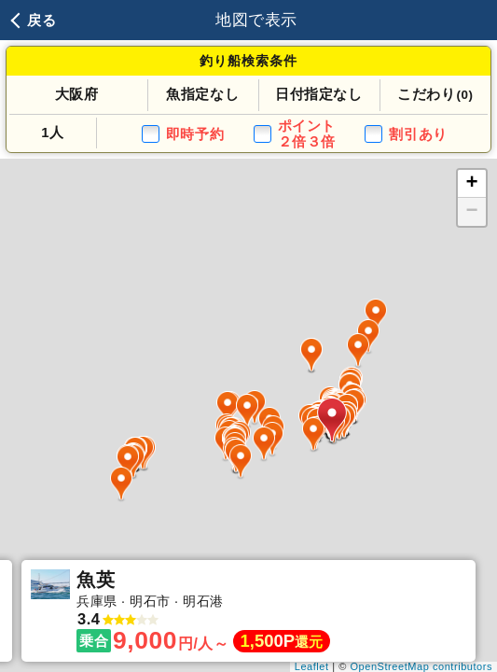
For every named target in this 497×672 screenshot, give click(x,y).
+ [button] (472, 184)
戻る (41, 20)
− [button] (472, 212)
